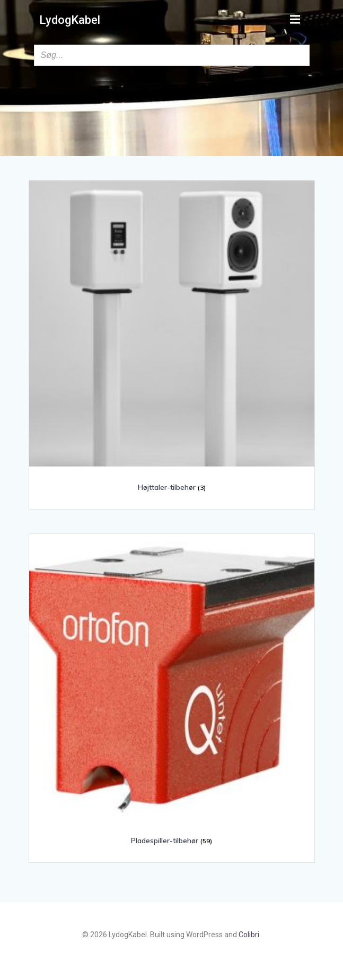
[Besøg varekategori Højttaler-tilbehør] (171, 341)
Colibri (249, 934)
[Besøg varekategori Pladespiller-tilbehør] (171, 694)
